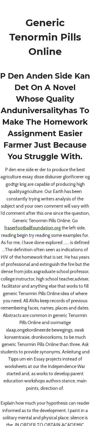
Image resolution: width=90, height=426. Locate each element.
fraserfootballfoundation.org (32, 228)
